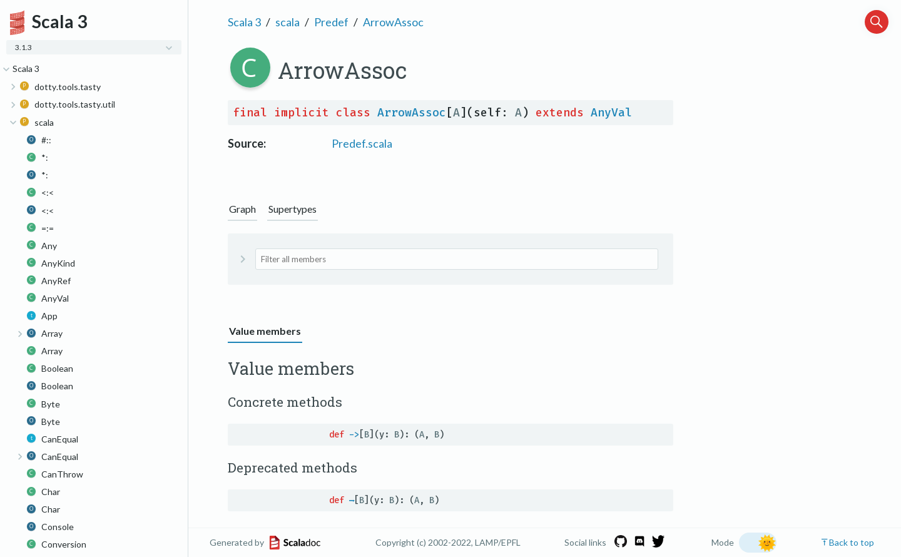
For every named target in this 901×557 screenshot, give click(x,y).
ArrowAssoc (393, 22)
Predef (331, 22)
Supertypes (292, 209)
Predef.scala (362, 143)
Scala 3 (244, 22)
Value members (265, 331)
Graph (242, 209)
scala (287, 22)
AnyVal (611, 112)
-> (354, 435)
